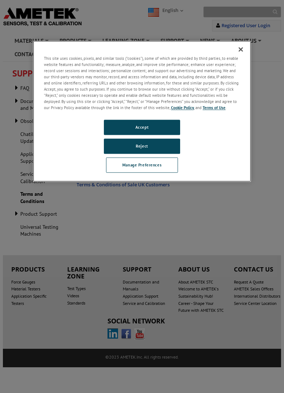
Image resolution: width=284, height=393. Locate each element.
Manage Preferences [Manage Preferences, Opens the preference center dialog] (142, 164)
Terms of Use (214, 107)
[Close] (241, 49)
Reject (142, 146)
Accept (142, 127)
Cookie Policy (182, 107)
